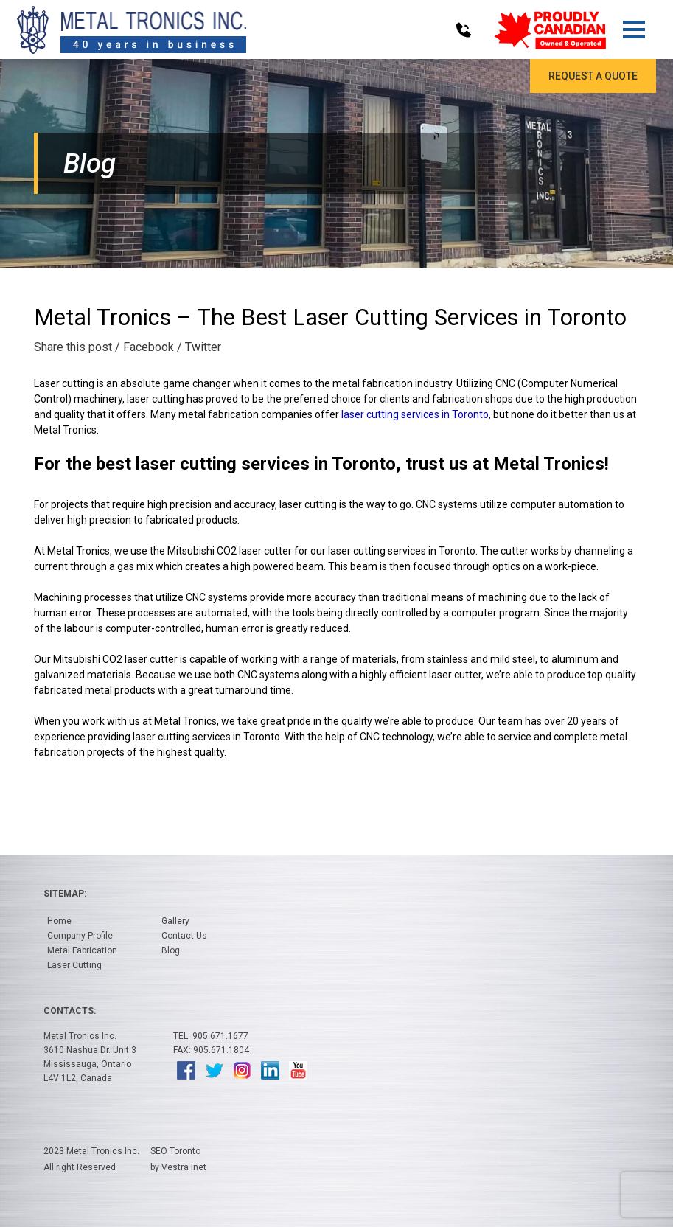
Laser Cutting (74, 965)
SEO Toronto (175, 1151)
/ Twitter (199, 347)
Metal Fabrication (82, 950)
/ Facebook (144, 347)
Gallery (175, 921)
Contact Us (184, 936)
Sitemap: (64, 894)
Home (59, 921)
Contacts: (69, 1011)
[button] (633, 29)
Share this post (73, 347)
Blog (170, 950)
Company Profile (80, 936)
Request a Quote (593, 76)
